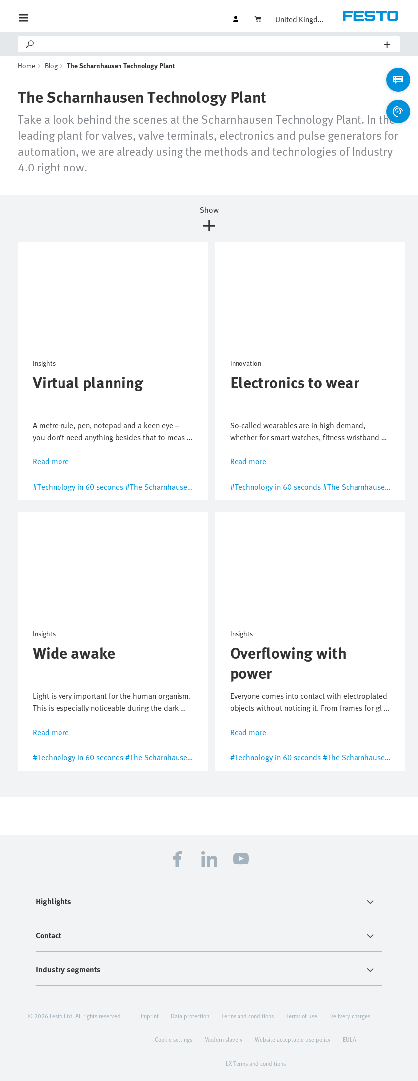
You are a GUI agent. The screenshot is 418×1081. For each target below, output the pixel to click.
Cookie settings (173, 1039)
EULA (349, 1039)
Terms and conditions (247, 1015)
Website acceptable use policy (293, 1039)
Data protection (190, 1015)
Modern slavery (223, 1039)
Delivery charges (349, 1015)
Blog (51, 65)
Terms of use (301, 1015)
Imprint (150, 1015)
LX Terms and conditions (256, 1063)
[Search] (210, 44)
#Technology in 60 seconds (78, 487)
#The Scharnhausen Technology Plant (187, 487)
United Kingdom (300, 19)
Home (26, 65)
